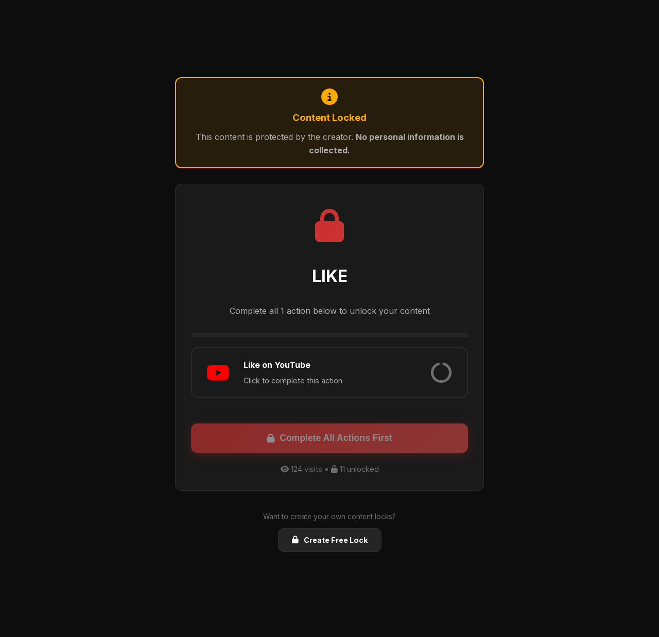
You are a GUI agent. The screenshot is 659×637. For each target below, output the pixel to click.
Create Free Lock (330, 540)
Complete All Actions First (329, 438)
